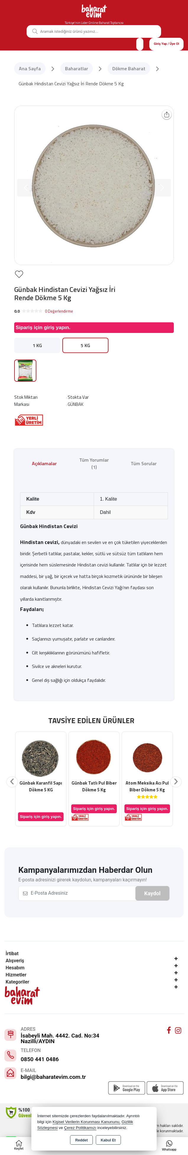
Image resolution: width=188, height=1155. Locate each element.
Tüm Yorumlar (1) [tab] (94, 463)
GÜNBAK (75, 404)
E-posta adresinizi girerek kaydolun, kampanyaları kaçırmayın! (82, 880)
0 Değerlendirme (59, 311)
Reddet (81, 1140)
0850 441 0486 (40, 1059)
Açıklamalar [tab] (44, 463)
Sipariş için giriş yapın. (43, 327)
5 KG (85, 345)
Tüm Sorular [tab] (144, 463)
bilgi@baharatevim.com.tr (53, 1077)
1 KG (37, 345)
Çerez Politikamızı (80, 1127)
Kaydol (152, 893)
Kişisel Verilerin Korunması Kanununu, (87, 1122)
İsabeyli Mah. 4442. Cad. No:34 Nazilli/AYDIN (60, 1038)
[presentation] (12, 782)
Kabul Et (108, 1140)
